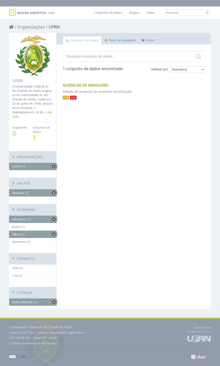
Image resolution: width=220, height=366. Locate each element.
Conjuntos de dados (108, 13)
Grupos (134, 13)
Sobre (150, 13)
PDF (73, 97)
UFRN (54, 27)
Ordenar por (159, 69)
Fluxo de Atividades (120, 40)
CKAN (198, 357)
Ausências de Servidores (85, 85)
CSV (66, 97)
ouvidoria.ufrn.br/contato (39, 343)
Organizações (31, 27)
